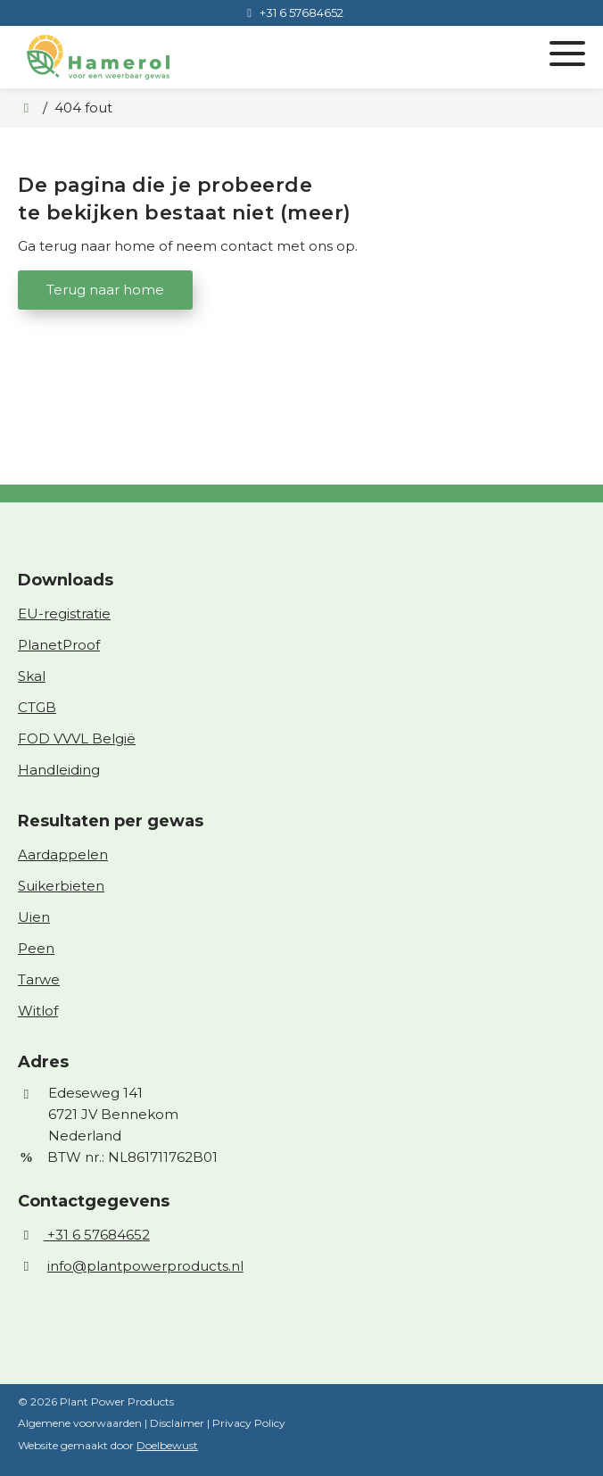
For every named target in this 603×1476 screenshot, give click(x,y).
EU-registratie (64, 613)
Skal (31, 676)
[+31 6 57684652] (292, 12)
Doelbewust (167, 1445)
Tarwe (39, 979)
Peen (36, 948)
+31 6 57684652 (84, 1234)
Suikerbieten (61, 885)
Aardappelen (63, 854)
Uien (34, 916)
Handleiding (59, 769)
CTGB (37, 707)
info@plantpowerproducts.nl (145, 1265)
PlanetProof (59, 644)
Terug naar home (105, 289)
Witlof (38, 1010)
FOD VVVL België (77, 738)
